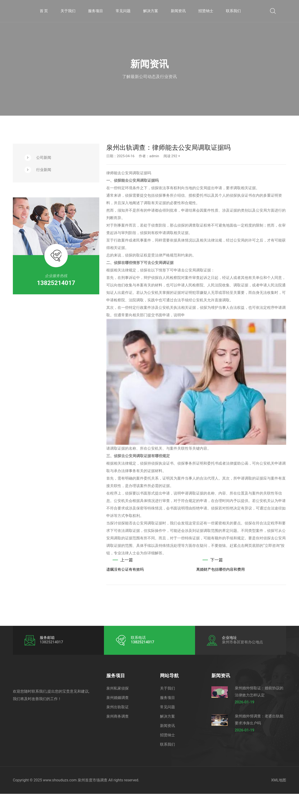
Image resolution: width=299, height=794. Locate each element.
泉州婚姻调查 (117, 698)
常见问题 (123, 11)
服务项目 (95, 11)
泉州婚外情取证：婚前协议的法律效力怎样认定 (259, 692)
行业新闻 (43, 169)
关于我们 (68, 11)
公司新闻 (43, 157)
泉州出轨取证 (117, 707)
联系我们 (233, 11)
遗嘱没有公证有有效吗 (125, 569)
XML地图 (278, 780)
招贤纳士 (205, 11)
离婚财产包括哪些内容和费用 (220, 569)
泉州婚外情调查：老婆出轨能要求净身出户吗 (259, 720)
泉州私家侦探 (117, 688)
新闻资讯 (178, 11)
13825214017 (56, 282)
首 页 (44, 11)
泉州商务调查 (117, 716)
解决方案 (150, 11)
